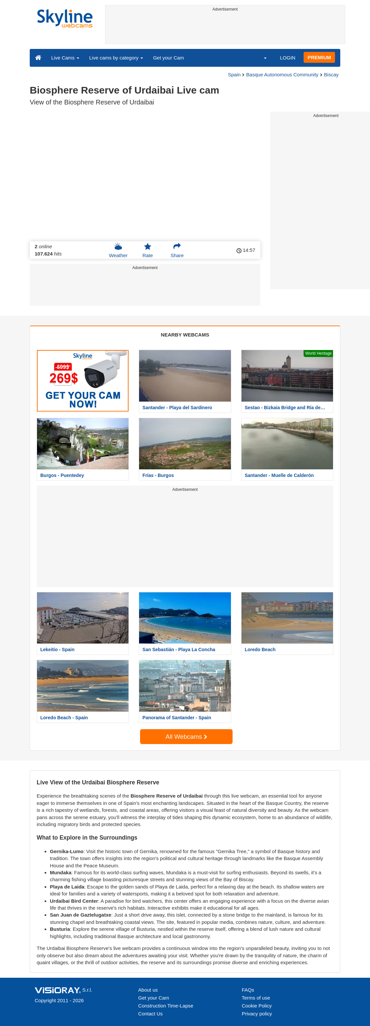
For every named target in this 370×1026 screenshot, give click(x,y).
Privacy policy (257, 1013)
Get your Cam (168, 57)
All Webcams (186, 736)
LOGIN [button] (287, 57)
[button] (261, 57)
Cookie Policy (257, 1005)
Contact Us (150, 1013)
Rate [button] (147, 250)
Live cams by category (116, 57)
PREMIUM (319, 57)
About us (148, 990)
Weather (118, 250)
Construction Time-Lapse (165, 1005)
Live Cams (65, 57)
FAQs (248, 990)
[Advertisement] (225, 29)
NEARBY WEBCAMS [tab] (185, 334)
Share (177, 250)
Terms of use (256, 998)
